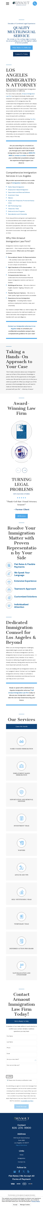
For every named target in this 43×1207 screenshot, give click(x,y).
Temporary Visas (13, 209)
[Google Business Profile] (14, 1171)
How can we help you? (13, 1065)
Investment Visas (13, 195)
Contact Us (21, 1162)
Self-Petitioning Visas (14, 206)
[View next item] (24, 470)
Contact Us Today (21, 54)
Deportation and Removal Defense (19, 192)
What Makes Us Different (21, 47)
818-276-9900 (21, 1127)
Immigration (21, 1158)
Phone (8, 1047)
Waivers (10, 198)
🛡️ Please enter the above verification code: (19, 1080)
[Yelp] (28, 1171)
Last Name (10, 1042)
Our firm (32, 119)
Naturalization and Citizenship (17, 214)
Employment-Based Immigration (18, 190)
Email (8, 1053)
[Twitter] (23, 1171)
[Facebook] (19, 1171)
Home (21, 1155)
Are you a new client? (13, 1059)
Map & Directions (21, 1145)
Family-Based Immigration (16, 187)
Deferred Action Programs (16, 211)
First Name (10, 1036)
